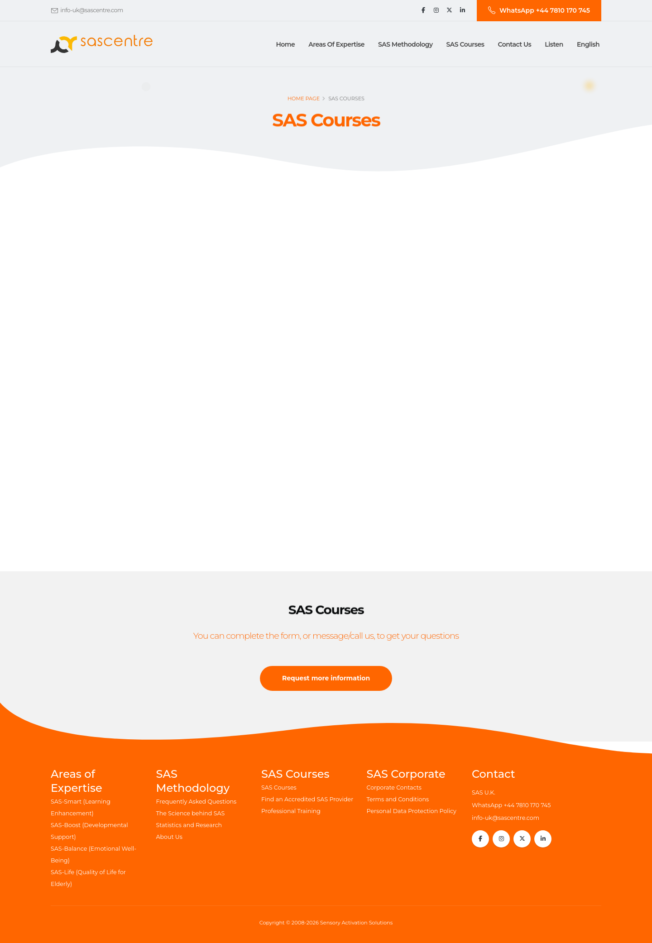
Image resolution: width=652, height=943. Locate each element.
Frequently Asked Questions (196, 801)
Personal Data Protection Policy (411, 811)
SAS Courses (279, 787)
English (588, 44)
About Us (169, 836)
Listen (554, 44)
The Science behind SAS (190, 813)
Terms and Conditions (398, 799)
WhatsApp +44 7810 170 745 (511, 805)
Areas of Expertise (336, 44)
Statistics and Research (189, 825)
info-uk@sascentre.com (91, 10)
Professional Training (291, 811)
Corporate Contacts (394, 787)
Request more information (326, 684)
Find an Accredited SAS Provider (307, 799)
